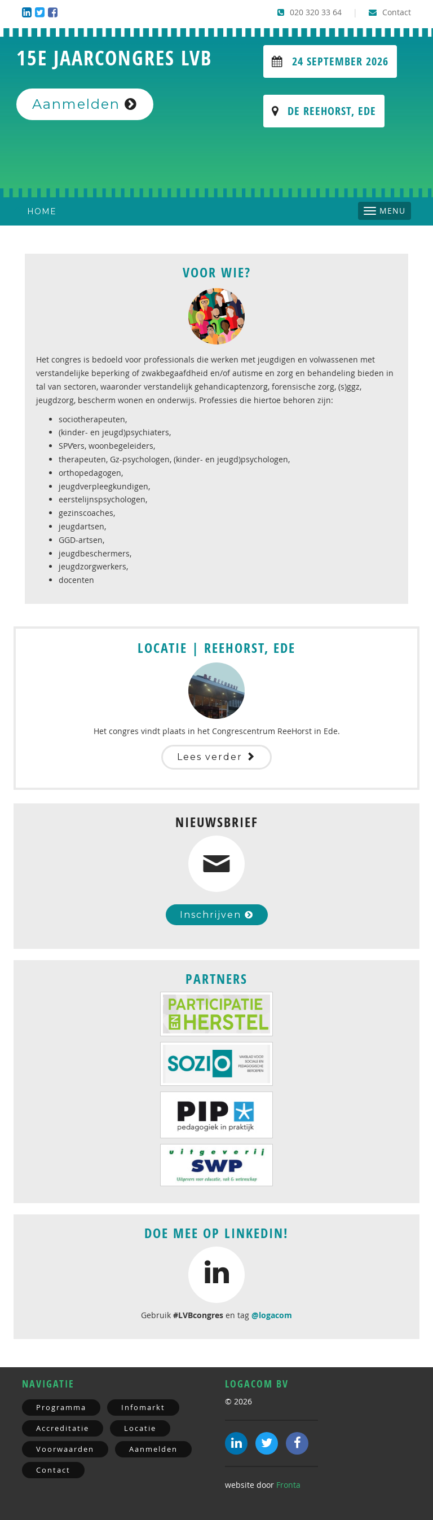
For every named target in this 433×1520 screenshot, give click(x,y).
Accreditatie (62, 1428)
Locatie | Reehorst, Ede (216, 648)
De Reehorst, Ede (324, 110)
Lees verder (216, 757)
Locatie (140, 1428)
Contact (390, 12)
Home (35, 211)
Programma (61, 1407)
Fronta (288, 1484)
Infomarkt (143, 1407)
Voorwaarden (65, 1449)
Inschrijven (217, 914)
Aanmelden (85, 104)
